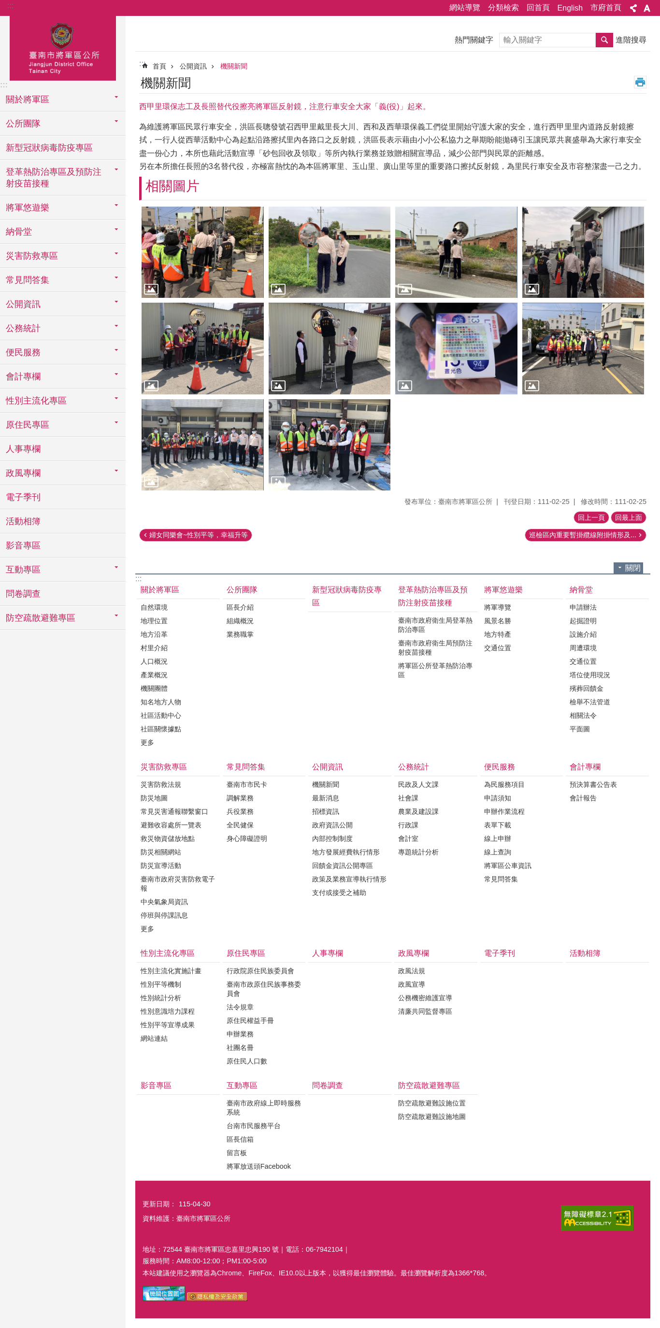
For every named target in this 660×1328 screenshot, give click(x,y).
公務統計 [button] (23, 328)
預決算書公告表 (593, 784)
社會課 (408, 798)
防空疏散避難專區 (429, 1085)
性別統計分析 (161, 998)
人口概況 (154, 661)
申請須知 (497, 798)
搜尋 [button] (604, 40)
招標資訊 (325, 811)
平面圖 (580, 729)
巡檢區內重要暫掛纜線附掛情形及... (582, 535)
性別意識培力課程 (168, 1011)
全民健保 (240, 825)
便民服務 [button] (23, 352)
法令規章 (240, 1007)
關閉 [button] (633, 568)
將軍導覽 (497, 607)
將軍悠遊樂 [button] (27, 207)
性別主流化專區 (168, 953)
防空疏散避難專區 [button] (40, 618)
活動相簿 (23, 521)
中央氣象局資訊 (164, 902)
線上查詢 (497, 852)
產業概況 (154, 675)
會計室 (408, 838)
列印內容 (640, 82)
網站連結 (154, 1038)
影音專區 (23, 545)
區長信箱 (240, 1139)
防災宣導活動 (161, 865)
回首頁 (538, 7)
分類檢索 (503, 7)
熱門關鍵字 (474, 40)
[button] (203, 252)
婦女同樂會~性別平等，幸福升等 (198, 535)
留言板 (237, 1153)
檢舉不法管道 (590, 702)
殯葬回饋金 (586, 688)
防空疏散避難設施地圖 (432, 1116)
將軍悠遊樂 (503, 590)
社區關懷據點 (161, 729)
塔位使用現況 (590, 675)
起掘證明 (583, 621)
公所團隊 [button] (23, 123)
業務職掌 (240, 634)
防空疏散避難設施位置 (432, 1103)
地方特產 (497, 634)
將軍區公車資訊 (507, 865)
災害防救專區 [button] (32, 256)
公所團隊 (242, 590)
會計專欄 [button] (23, 376)
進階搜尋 (631, 40)
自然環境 (154, 607)
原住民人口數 (247, 1061)
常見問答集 (246, 767)
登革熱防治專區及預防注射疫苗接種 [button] (53, 177)
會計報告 (583, 798)
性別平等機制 (161, 984)
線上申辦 (497, 838)
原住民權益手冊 (250, 1020)
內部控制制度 (332, 838)
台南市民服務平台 (254, 1126)
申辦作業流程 (504, 811)
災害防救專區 (164, 767)
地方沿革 (154, 634)
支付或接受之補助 (339, 892)
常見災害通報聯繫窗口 (174, 811)
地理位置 (154, 621)
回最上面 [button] (628, 517)
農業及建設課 (418, 811)
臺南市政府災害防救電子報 (178, 883)
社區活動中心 (161, 715)
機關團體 (154, 688)
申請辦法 (583, 607)
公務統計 (413, 767)
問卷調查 (23, 594)
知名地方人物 (161, 702)
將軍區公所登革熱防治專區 (435, 670)
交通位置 (497, 648)
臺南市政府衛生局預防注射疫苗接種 (435, 647)
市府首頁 (605, 7)
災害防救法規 (161, 784)
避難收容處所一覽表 (171, 825)
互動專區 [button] (23, 569)
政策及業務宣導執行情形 (349, 879)
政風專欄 (413, 953)
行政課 (408, 825)
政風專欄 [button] (23, 473)
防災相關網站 (161, 852)
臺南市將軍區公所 (63, 47)
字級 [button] (647, 8)
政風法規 (411, 971)
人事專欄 (23, 449)
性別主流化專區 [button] (36, 400)
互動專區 (242, 1085)
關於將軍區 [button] (27, 99)
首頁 (159, 66)
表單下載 (497, 825)
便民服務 (499, 767)
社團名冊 (240, 1047)
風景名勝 (497, 621)
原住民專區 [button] (27, 425)
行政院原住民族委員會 (260, 971)
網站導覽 (464, 7)
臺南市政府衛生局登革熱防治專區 (435, 624)
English (570, 8)
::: (10, 5)
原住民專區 (246, 953)
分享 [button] (633, 8)
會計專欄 (585, 767)
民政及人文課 (418, 784)
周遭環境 (583, 648)
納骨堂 (581, 590)
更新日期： (159, 1204)
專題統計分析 (418, 852)
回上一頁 (591, 517)
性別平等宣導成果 (168, 1025)
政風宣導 (411, 984)
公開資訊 (193, 66)
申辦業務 (240, 1034)
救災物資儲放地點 (168, 838)
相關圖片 (172, 186)
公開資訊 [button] (23, 304)
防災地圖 (154, 798)
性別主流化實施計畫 (171, 971)
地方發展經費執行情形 (346, 852)
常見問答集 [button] (27, 280)
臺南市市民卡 (247, 784)
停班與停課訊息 (164, 915)
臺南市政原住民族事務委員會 (264, 988)
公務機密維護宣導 (425, 998)
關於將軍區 (160, 590)
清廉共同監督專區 (425, 1011)
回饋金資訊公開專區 (342, 865)
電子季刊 (23, 497)
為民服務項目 (504, 784)
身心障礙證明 (247, 838)
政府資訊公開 (332, 825)
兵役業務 (240, 811)
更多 (147, 742)
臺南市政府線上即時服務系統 (264, 1107)
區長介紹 (240, 607)
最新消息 (325, 798)
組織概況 (240, 621)
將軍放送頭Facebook (259, 1166)
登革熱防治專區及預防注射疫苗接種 (433, 596)
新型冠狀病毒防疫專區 (49, 148)
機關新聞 (233, 66)
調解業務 (240, 798)
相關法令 (583, 715)
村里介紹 (154, 648)
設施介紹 (583, 634)
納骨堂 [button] (19, 232)
